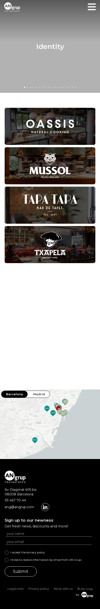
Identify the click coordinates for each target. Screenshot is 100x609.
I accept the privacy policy (27, 552)
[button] (24, 87)
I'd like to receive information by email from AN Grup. (46, 559)
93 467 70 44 (15, 500)
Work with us (63, 588)
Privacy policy (38, 588)
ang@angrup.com (19, 507)
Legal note (15, 588)
